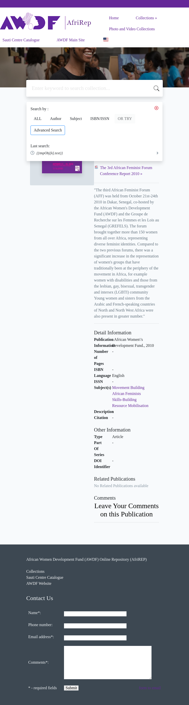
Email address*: (41, 637)
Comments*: (38, 662)
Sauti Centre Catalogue (21, 40)
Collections (145, 18)
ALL (38, 118)
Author (55, 118)
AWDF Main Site (70, 40)
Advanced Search (48, 130)
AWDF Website (39, 583)
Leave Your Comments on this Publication (126, 510)
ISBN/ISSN (99, 118)
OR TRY (125, 118)
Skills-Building (124, 399)
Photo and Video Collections (132, 29)
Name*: (34, 613)
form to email (150, 688)
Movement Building (128, 387)
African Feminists (126, 393)
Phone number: (40, 625)
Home (114, 18)
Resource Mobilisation (130, 405)
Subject (76, 118)
